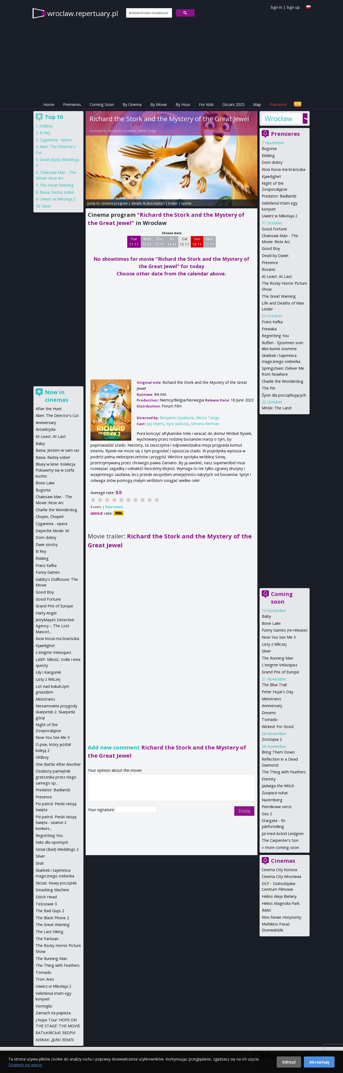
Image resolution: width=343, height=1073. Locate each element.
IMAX (266, 910)
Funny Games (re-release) (284, 630)
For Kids (206, 104)
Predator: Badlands (279, 196)
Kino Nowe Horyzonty (281, 917)
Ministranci (271, 698)
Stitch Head (46, 896)
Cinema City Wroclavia (281, 876)
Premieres (72, 104)
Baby (266, 616)
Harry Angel (46, 613)
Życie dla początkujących (284, 395)
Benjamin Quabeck (122, 130)
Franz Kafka (272, 321)
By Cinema (132, 104)
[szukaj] (148, 13)
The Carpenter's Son (280, 840)
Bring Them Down (278, 752)
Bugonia (269, 148)
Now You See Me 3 (279, 637)
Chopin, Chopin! (50, 516)
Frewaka (269, 328)
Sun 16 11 (197, 241)
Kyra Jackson (177, 423)
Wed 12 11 (147, 241)
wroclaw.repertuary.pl (82, 13)
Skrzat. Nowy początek (56, 883)
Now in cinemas (56, 395)
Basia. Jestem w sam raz (57, 450)
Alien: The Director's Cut (57, 415)
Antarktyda (45, 429)
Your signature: (102, 809)
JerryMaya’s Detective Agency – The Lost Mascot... (55, 625)
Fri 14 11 (172, 241)
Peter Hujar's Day (277, 691)
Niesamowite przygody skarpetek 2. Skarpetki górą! (56, 711)
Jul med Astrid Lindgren (283, 833)
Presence (270, 262)
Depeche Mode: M (52, 530)
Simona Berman (205, 423)
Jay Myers (155, 423)
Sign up (293, 7)
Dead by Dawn (275, 255)
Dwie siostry (47, 544)
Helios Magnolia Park (281, 903)
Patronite (278, 104)
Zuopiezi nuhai (275, 792)
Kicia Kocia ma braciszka (283, 169)
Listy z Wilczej (274, 644)
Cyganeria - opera (55, 139)
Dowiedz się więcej (25, 1064)
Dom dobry (272, 162)
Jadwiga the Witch (278, 785)
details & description (148, 203)
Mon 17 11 (209, 241)
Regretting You (275, 335)
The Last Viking (49, 931)
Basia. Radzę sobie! (57, 192)
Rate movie (114, 507)
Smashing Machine (52, 889)
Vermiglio (44, 1006)
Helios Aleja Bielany (279, 896)
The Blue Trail (274, 684)
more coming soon (282, 847)
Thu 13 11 (159, 241)
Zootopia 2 (272, 739)
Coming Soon (102, 104)
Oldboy (46, 125)
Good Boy (271, 248)
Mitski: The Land (276, 407)
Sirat (40, 863)
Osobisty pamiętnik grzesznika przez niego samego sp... (56, 776)
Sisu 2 (267, 813)
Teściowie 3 (46, 903)
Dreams (269, 712)
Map (257, 104)
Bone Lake (271, 623)
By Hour (183, 104)
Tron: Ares (45, 979)
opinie (186, 203)
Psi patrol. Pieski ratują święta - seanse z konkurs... (56, 822)
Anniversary (272, 705)
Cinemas (283, 860)
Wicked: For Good (278, 726)
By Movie (158, 104)
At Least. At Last (277, 276)
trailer (173, 203)
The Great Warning (279, 296)
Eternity (269, 779)
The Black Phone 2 (52, 917)
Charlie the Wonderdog (282, 381)
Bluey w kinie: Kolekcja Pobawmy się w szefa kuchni (55, 470)
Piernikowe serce (277, 806)
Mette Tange (147, 130)
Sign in (276, 7)
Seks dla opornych (52, 842)
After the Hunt (49, 408)
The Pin (268, 388)
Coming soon (282, 597)
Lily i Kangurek (48, 672)
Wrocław (278, 118)
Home (48, 104)
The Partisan (47, 938)
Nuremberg (272, 799)
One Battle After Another (58, 764)
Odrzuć (289, 1062)
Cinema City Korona (279, 869)
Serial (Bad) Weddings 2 (57, 849)
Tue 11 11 (134, 241)
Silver (266, 651)
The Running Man (277, 658)
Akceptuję (319, 1062)
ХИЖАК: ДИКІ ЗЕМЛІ (55, 1039)
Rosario (268, 269)
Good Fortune (274, 228)
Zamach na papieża (53, 1012)
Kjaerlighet (271, 176)
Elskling (268, 155)
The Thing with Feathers (284, 771)
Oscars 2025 (233, 104)
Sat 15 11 (184, 241)
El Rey (45, 132)
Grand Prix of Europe (280, 671)
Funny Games (48, 572)
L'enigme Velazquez (279, 664)
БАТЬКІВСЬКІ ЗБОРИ (55, 1032)
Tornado (269, 719)
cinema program (114, 203)
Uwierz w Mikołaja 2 (279, 215)
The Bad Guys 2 (50, 910)
